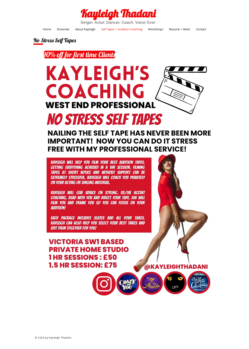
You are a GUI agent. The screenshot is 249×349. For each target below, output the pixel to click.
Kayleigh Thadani (118, 13)
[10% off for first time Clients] (79, 54)
